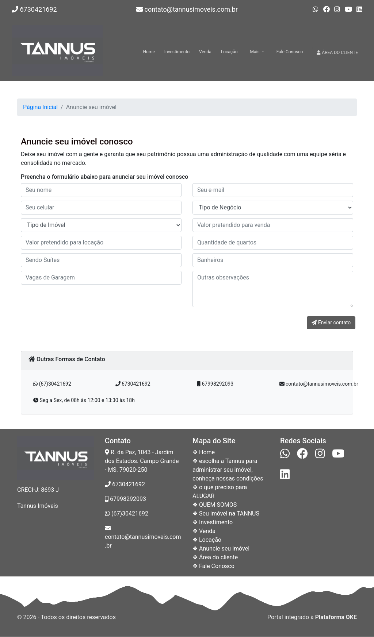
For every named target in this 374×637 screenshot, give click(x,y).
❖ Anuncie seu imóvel (220, 548)
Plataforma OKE (336, 617)
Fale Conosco (289, 51)
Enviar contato (331, 322)
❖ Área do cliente (215, 557)
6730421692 (34, 9)
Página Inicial (40, 107)
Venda (205, 51)
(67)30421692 (126, 513)
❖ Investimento (212, 522)
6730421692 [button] (132, 384)
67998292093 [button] (215, 384)
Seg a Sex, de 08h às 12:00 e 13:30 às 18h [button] (84, 400)
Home (149, 51)
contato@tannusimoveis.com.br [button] (318, 384)
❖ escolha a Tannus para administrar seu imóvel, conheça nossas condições (227, 470)
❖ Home (203, 452)
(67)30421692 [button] (52, 384)
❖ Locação (206, 539)
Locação (229, 51)
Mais (255, 51)
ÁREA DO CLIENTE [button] (337, 52)
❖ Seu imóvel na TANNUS (225, 513)
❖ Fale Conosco (213, 566)
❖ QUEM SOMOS (214, 504)
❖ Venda (203, 531)
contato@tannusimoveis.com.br (187, 9)
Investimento (177, 51)
